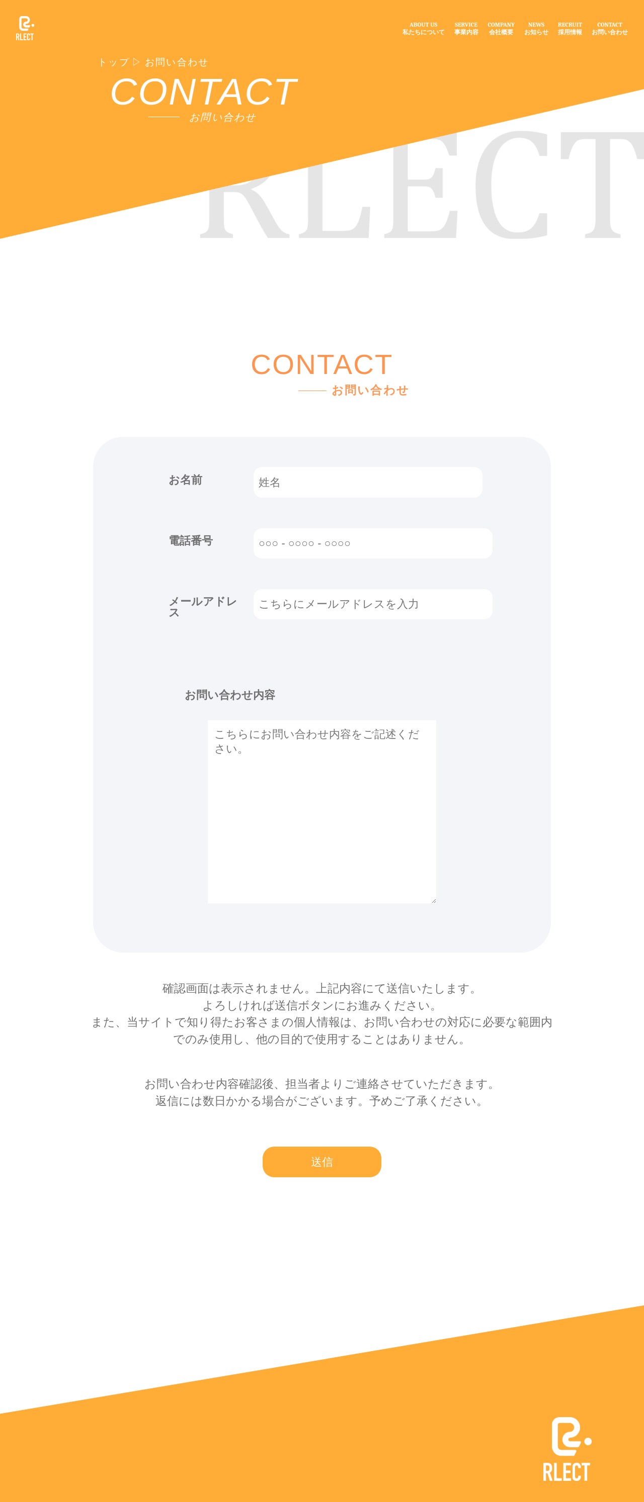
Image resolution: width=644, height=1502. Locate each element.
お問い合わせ (177, 62)
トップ (114, 62)
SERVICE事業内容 (466, 28)
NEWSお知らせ (536, 28)
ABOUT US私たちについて (424, 28)
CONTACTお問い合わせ (610, 28)
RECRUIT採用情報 (570, 28)
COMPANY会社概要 (501, 28)
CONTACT (203, 92)
